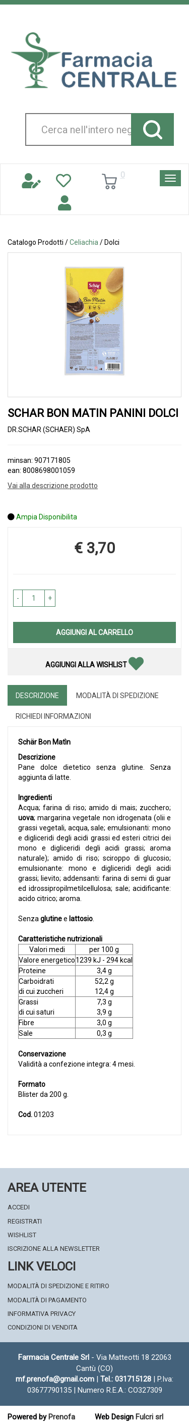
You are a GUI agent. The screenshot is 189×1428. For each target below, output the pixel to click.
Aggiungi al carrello (94, 632)
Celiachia (84, 242)
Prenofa (61, 1416)
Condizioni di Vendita (43, 1327)
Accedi (19, 1207)
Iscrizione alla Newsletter (54, 1248)
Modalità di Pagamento (47, 1300)
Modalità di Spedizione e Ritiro (58, 1286)
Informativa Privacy (42, 1313)
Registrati (25, 1221)
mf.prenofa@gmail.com (55, 1379)
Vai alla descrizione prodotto (53, 486)
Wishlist (22, 1235)
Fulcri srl (149, 1416)
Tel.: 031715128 (125, 1379)
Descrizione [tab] (37, 696)
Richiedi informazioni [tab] (53, 716)
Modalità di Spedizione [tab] (117, 696)
